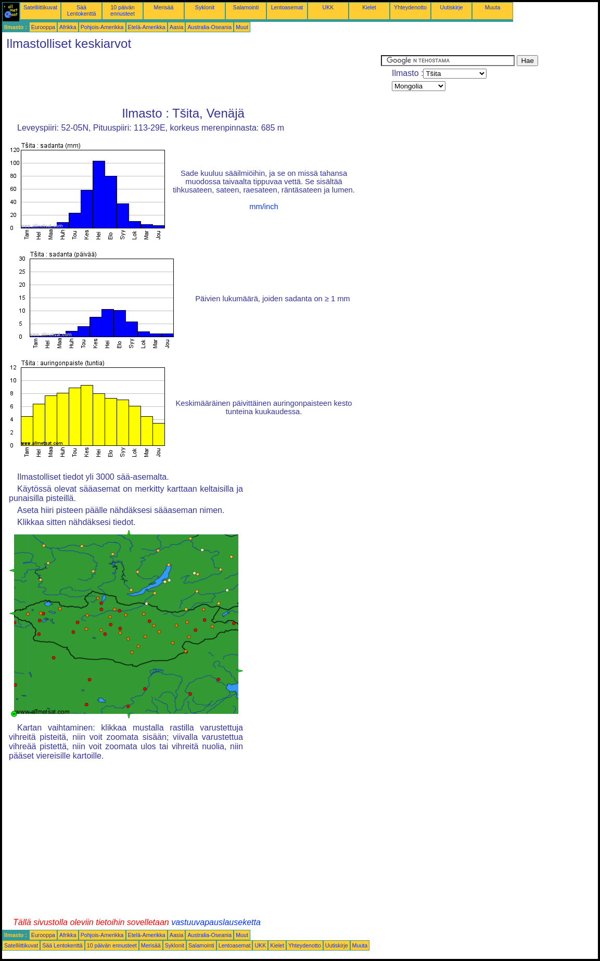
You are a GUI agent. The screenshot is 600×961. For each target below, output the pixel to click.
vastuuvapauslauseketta (216, 922)
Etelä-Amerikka (146, 27)
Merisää (164, 7)
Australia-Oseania (209, 27)
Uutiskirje (451, 7)
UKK (328, 7)
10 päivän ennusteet (122, 10)
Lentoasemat (287, 7)
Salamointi (246, 7)
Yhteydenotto (410, 7)
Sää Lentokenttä (81, 10)
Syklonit (204, 7)
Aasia (177, 27)
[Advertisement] (191, 78)
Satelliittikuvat (40, 7)
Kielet (369, 7)
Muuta (493, 7)
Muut (242, 27)
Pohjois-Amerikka (102, 27)
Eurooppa (43, 27)
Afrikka (67, 27)
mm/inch (263, 206)
